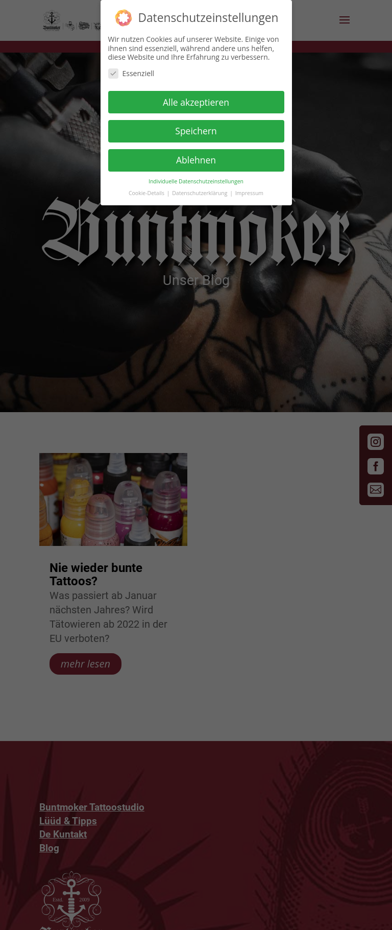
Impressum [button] (249, 190)
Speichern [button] (195, 128)
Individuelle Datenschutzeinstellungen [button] (196, 178)
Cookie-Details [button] (147, 190)
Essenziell (131, 70)
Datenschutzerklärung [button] (200, 190)
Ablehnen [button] (196, 157)
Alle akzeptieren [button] (196, 99)
